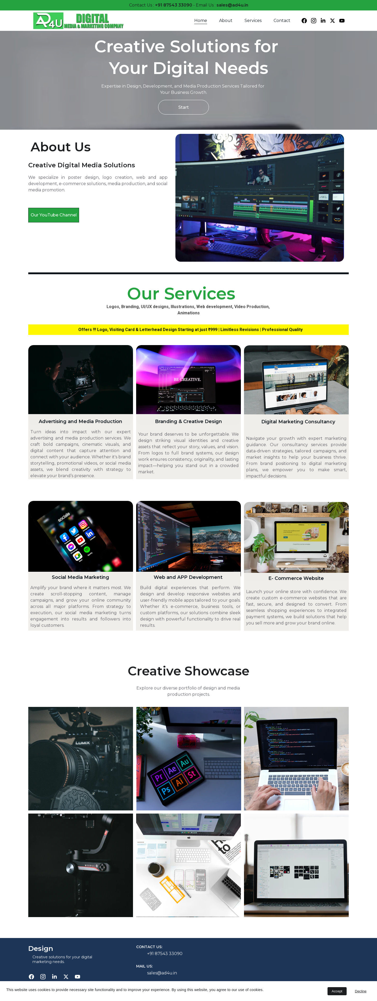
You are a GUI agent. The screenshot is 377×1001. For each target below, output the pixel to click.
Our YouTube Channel (54, 217)
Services (253, 20)
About (225, 20)
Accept (337, 991)
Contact (282, 20)
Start (183, 107)
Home (200, 20)
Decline (361, 991)
